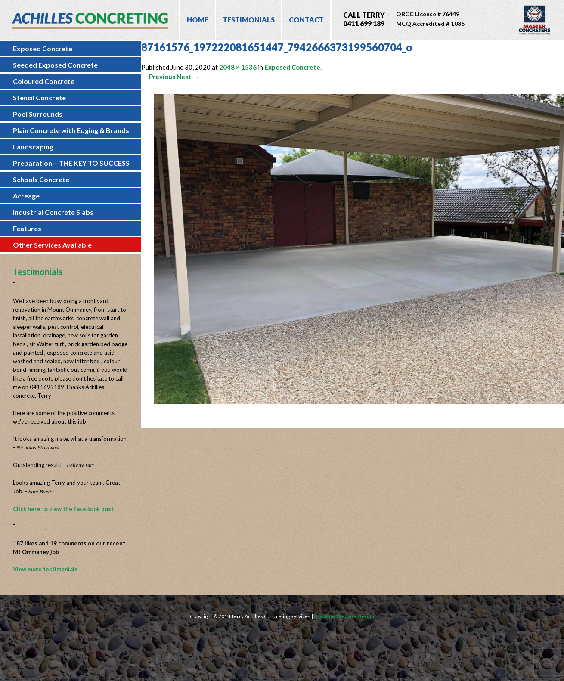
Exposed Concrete (42, 48)
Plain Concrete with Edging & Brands (71, 130)
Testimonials (249, 19)
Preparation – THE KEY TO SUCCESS (71, 163)
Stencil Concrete (39, 97)
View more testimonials (45, 569)
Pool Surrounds (37, 114)
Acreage (26, 196)
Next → (188, 76)
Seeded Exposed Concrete (55, 65)
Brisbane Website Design (344, 616)
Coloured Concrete (43, 81)
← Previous (158, 76)
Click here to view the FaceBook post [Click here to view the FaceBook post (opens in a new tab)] (63, 508)
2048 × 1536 (238, 67)
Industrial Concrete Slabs (53, 212)
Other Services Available (52, 245)
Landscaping (33, 146)
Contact (306, 19)
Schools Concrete (41, 179)
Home (197, 19)
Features (27, 228)
